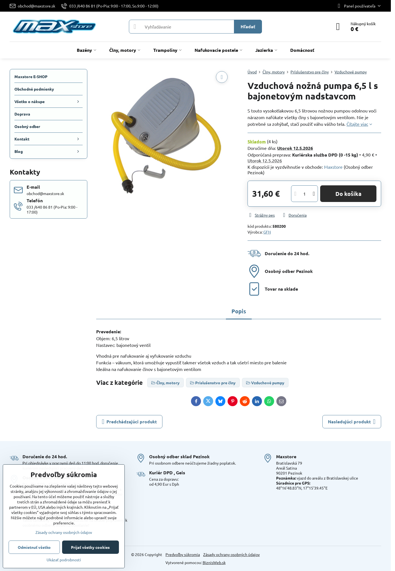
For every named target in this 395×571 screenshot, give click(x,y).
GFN (267, 231)
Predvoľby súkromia (182, 554)
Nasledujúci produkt (352, 421)
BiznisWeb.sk (214, 562)
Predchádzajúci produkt (129, 421)
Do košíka (348, 193)
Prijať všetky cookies (90, 547)
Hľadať (248, 26)
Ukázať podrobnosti (64, 559)
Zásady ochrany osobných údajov (231, 554)
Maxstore (333, 167)
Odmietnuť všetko (34, 547)
